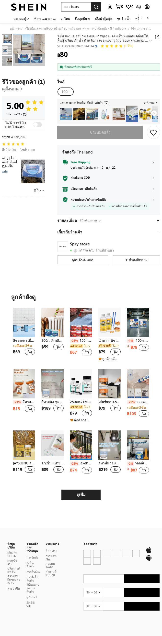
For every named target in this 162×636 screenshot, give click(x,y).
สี (111, 28)
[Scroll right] (148, 18)
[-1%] (130, 341)
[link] (119, 7)
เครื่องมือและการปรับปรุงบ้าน (42, 28)
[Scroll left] (142, 18)
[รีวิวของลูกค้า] (23, 85)
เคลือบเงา (121, 28)
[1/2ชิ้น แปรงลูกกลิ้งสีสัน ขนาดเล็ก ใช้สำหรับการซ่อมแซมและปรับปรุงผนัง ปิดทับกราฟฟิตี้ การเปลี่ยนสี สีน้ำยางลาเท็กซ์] (52, 445)
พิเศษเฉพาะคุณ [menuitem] (45, 19)
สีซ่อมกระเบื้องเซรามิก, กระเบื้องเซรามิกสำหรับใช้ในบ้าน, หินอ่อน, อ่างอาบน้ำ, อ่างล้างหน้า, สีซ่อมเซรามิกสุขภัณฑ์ (24, 341)
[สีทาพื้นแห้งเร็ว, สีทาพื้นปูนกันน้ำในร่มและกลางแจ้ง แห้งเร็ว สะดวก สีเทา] (66, 114)
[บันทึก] (153, 132)
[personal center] (110, 7)
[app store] (91, 568)
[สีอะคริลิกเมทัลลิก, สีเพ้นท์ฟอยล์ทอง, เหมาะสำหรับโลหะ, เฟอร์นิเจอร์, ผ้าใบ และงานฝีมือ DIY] (79, 114)
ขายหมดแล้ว (100, 132)
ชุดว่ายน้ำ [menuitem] (123, 19)
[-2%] (130, 463)
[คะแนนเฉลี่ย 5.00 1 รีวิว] (116, 46)
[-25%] (74, 341)
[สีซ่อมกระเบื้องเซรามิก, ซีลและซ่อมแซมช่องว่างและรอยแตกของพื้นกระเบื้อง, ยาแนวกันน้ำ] (132, 114)
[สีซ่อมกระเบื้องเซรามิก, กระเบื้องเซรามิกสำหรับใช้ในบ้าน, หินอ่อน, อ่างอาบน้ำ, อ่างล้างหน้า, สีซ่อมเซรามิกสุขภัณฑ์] (24, 322)
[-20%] (131, 402)
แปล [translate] (5, 171)
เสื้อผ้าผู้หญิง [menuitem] (103, 19)
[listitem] (66, 114)
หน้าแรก (15, 28)
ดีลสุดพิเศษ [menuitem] (82, 19)
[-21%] (17, 402)
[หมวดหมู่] (21, 18)
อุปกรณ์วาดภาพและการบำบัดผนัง (85, 28)
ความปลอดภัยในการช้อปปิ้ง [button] (88, 199)
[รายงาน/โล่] (42, 190)
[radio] (65, 92)
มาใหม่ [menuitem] (65, 19)
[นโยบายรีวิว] (16, 114)
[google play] (101, 568)
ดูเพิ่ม (81, 495)
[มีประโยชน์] (36, 190)
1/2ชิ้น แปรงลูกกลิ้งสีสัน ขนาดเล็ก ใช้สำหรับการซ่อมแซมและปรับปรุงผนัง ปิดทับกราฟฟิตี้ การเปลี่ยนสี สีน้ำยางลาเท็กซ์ (52, 463)
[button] (76, 6)
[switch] (37, 124)
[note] (109, 358)
